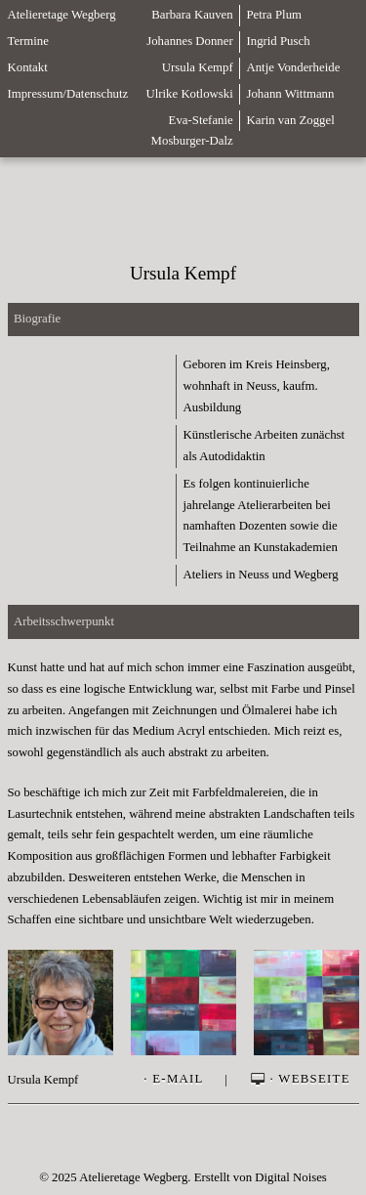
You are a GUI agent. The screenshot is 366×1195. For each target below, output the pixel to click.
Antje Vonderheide (293, 67)
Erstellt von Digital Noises (260, 1177)
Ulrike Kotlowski (188, 94)
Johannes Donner (189, 41)
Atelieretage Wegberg (62, 14)
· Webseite (299, 1080)
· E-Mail (173, 1080)
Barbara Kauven (192, 14)
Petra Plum (274, 14)
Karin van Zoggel (290, 120)
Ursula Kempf (197, 67)
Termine (28, 41)
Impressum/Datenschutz (68, 94)
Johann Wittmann (290, 94)
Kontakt (28, 67)
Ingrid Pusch (277, 41)
